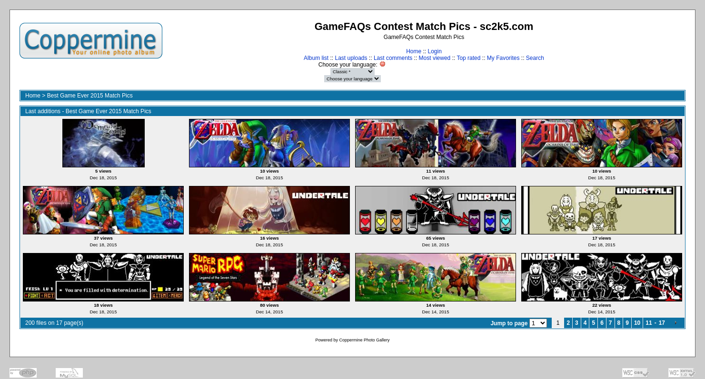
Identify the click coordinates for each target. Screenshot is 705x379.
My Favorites (503, 58)
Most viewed (435, 58)
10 (637, 323)
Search (535, 58)
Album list (316, 58)
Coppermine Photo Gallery (364, 340)
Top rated (468, 58)
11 (648, 323)
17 (662, 323)
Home (413, 51)
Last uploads (351, 58)
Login (434, 51)
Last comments (393, 58)
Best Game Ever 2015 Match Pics (90, 95)
